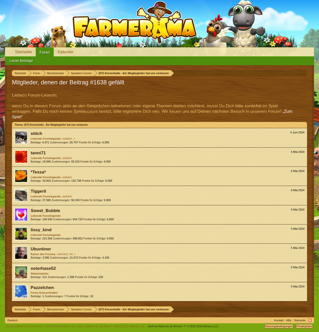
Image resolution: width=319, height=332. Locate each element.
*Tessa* (38, 171)
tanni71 (38, 152)
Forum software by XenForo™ (110, 326)
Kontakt (278, 320)
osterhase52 (43, 268)
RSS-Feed (310, 320)
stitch (36, 133)
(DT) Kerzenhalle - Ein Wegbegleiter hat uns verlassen (56, 124)
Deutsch (12, 320)
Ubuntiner (41, 248)
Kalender (66, 52)
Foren (45, 52)
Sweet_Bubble (45, 210)
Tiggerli (38, 191)
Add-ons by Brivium (183, 326)
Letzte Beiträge (21, 61)
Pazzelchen (42, 287)
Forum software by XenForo (40, 326)
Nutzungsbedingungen (279, 326)
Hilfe (289, 320)
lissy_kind (41, 229)
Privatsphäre (304, 326)
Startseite (23, 52)
